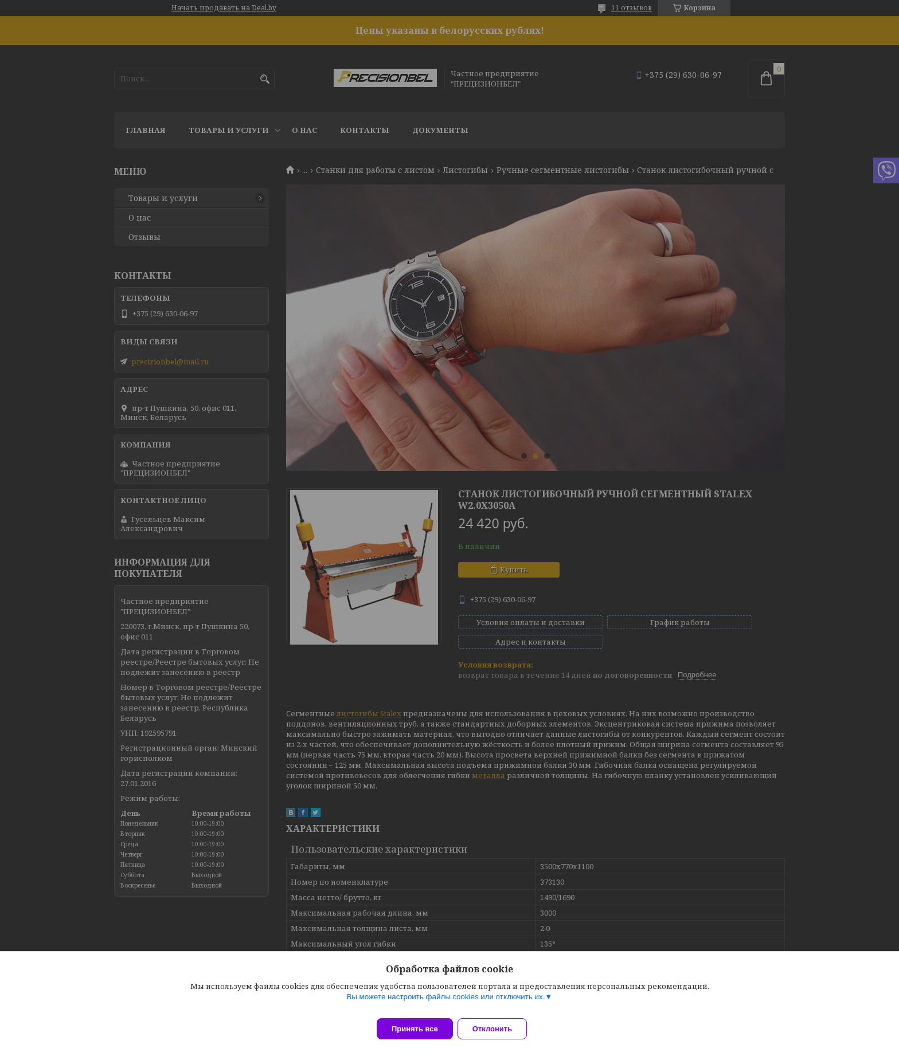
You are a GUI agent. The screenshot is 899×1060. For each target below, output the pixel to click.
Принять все (415, 1028)
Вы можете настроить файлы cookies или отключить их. (445, 1003)
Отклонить (499, 1028)
